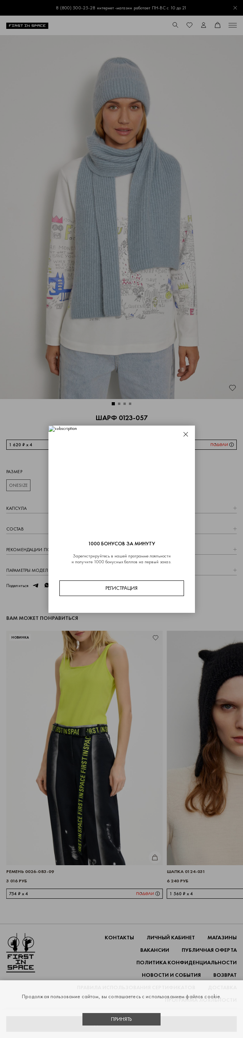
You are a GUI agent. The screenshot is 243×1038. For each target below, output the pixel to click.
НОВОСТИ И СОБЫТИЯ (171, 975)
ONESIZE (18, 485)
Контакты (119, 937)
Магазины (222, 937)
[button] (113, 403)
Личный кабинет (171, 937)
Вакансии (154, 950)
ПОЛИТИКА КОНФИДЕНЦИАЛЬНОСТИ (186, 962)
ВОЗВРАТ (225, 975)
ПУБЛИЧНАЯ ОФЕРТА (209, 950)
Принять (121, 1019)
